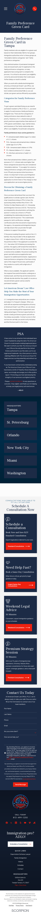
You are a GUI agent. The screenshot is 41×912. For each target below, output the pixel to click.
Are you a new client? (11, 731)
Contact (20, 869)
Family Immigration (20, 858)
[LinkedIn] (16, 823)
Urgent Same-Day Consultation (20, 585)
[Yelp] (21, 823)
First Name (7, 708)
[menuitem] (11, 905)
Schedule (20, 865)
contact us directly (16, 381)
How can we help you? (11, 737)
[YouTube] (25, 823)
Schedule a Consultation (20, 844)
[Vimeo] (30, 823)
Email (6, 725)
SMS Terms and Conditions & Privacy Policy (20, 758)
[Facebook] (7, 823)
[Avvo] (34, 823)
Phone (6, 720)
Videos (20, 861)
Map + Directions (20, 885)
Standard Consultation (19, 546)
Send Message (20, 784)
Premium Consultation (18, 678)
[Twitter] (11, 824)
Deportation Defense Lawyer (20, 854)
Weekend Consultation (19, 627)
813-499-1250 (20, 817)
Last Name (7, 714)
